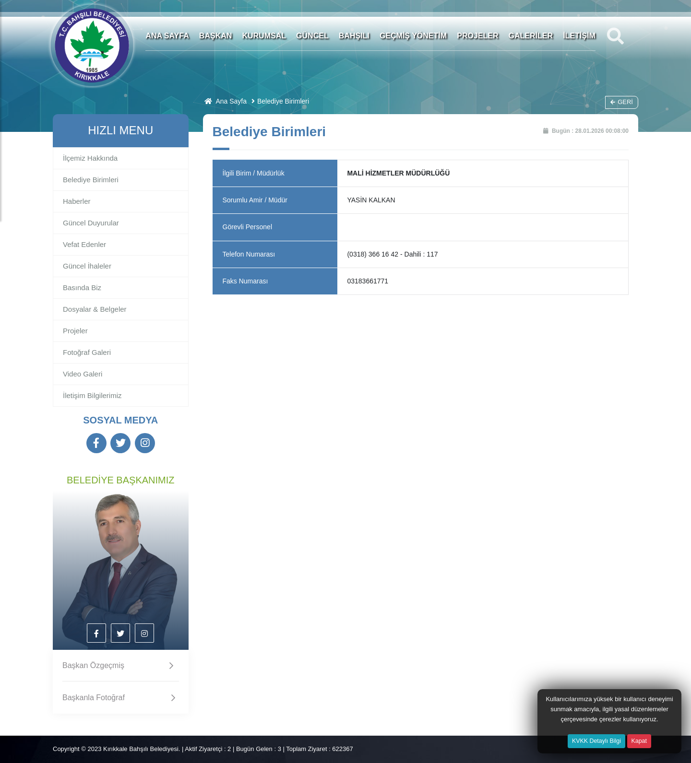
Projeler (75, 331)
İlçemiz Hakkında (90, 158)
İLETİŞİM (579, 36)
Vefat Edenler (84, 244)
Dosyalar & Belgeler (95, 309)
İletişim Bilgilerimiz (92, 395)
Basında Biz (82, 287)
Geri (621, 102)
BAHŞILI (354, 36)
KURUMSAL (264, 36)
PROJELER (477, 36)
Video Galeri (82, 374)
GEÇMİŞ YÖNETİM (413, 36)
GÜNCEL (312, 36)
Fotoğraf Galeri (87, 352)
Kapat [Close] (639, 741)
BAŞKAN (215, 36)
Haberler (77, 201)
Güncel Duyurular (91, 223)
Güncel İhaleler (87, 266)
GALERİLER (531, 36)
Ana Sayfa (225, 101)
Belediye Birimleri (283, 101)
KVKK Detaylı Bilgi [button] (596, 741)
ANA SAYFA (167, 36)
